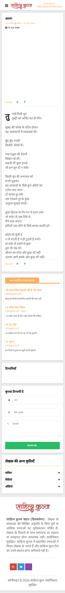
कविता (18, 23)
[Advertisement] (32, 63)
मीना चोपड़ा (29, 23)
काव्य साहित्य (10, 23)
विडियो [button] (32, 479)
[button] (17, 102)
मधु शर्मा (15, 328)
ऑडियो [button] (32, 486)
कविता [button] (32, 472)
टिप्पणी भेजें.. (32, 445)
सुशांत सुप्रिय (17, 294)
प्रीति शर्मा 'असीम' (19, 311)
